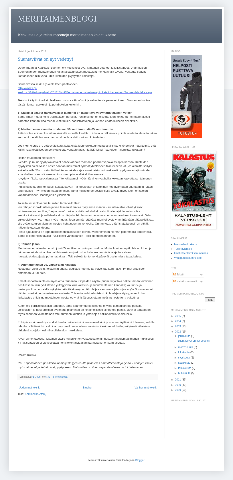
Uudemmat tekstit (29, 387)
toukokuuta (185, 368)
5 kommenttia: (61, 376)
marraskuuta (186, 347)
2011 (178, 379)
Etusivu (87, 387)
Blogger (139, 460)
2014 (178, 321)
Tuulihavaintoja (183, 248)
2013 (178, 326)
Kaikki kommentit (185, 281)
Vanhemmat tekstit (145, 387)
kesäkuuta (184, 362)
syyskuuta (184, 357)
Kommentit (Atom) (35, 394)
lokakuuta (184, 352)
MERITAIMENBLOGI (57, 18)
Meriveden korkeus (185, 244)
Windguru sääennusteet (188, 257)
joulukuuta (184, 336)
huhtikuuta (184, 373)
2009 (178, 390)
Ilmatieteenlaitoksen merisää (191, 253)
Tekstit (178, 274)
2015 (178, 316)
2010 (178, 384)
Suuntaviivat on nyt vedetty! (45, 59)
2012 (178, 331)
